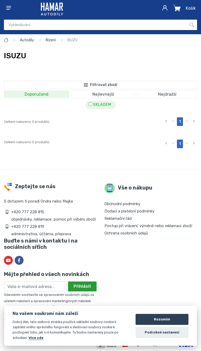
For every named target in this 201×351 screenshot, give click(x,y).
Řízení (51, 40)
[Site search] (95, 25)
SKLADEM (100, 104)
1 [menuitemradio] (180, 121)
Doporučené (36, 94)
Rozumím (162, 319)
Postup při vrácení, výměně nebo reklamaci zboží (148, 225)
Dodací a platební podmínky (129, 211)
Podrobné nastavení (162, 332)
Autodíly (27, 40)
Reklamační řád (118, 218)
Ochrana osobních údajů (126, 233)
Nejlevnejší (103, 94)
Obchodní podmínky (122, 204)
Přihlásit (82, 286)
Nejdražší (167, 94)
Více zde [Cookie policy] (36, 338)
